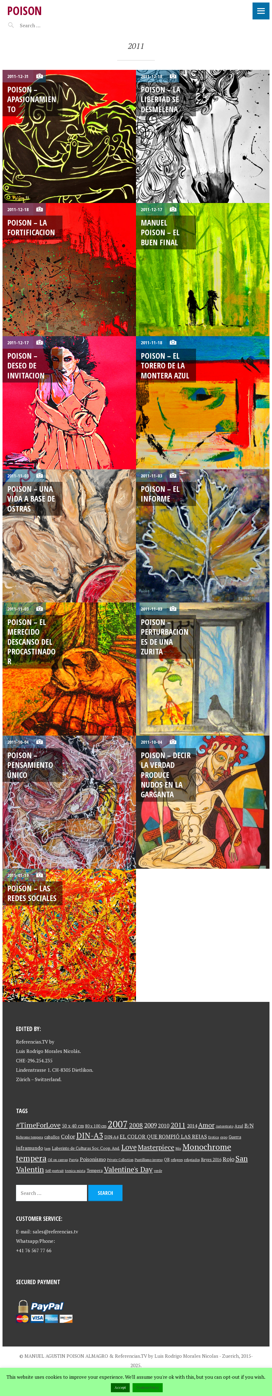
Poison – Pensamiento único (30, 765)
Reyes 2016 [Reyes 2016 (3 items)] (211, 1159)
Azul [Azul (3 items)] (239, 1126)
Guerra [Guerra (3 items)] (235, 1137)
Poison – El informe (160, 493)
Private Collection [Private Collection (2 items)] (120, 1160)
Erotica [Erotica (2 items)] (213, 1137)
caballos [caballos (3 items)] (52, 1137)
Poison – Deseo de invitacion (26, 365)
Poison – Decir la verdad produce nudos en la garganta (166, 775)
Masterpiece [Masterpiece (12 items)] (156, 1147)
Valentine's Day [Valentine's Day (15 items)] (128, 1169)
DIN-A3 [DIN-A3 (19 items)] (89, 1135)
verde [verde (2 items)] (158, 1171)
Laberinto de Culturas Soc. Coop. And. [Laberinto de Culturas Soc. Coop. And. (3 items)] (86, 1148)
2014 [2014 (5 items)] (192, 1126)
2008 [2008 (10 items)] (136, 1125)
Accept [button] (120, 1387)
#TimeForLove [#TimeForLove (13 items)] (38, 1124)
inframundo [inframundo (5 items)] (29, 1148)
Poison (24, 10)
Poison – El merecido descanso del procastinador (31, 641)
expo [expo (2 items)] (223, 1137)
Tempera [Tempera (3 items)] (95, 1170)
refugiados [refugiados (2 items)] (192, 1160)
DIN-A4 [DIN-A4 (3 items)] (111, 1137)
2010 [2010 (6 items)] (163, 1125)
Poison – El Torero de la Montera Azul (165, 365)
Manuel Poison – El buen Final (160, 232)
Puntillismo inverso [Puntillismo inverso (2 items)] (149, 1160)
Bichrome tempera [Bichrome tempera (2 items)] (29, 1137)
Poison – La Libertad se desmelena (160, 99)
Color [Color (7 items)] (68, 1136)
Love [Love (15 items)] (129, 1147)
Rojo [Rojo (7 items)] (228, 1159)
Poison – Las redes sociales (32, 893)
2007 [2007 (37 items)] (118, 1124)
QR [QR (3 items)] (167, 1159)
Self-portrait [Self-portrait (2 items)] (54, 1171)
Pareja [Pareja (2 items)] (74, 1160)
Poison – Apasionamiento (31, 99)
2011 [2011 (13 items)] (178, 1124)
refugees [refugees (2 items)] (177, 1160)
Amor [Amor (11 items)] (206, 1125)
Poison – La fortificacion (31, 227)
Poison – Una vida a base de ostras (31, 498)
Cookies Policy (147, 1387)
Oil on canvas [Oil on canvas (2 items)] (58, 1160)
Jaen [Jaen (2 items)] (47, 1148)
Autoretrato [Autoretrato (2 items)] (224, 1126)
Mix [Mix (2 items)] (178, 1148)
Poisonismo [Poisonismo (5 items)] (93, 1159)
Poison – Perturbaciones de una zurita (164, 637)
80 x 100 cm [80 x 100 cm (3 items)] (95, 1126)
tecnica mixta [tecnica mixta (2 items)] (75, 1171)
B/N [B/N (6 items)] (249, 1125)
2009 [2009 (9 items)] (150, 1125)
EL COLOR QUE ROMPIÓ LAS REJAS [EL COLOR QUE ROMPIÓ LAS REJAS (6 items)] (163, 1136)
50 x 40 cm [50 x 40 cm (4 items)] (73, 1126)
